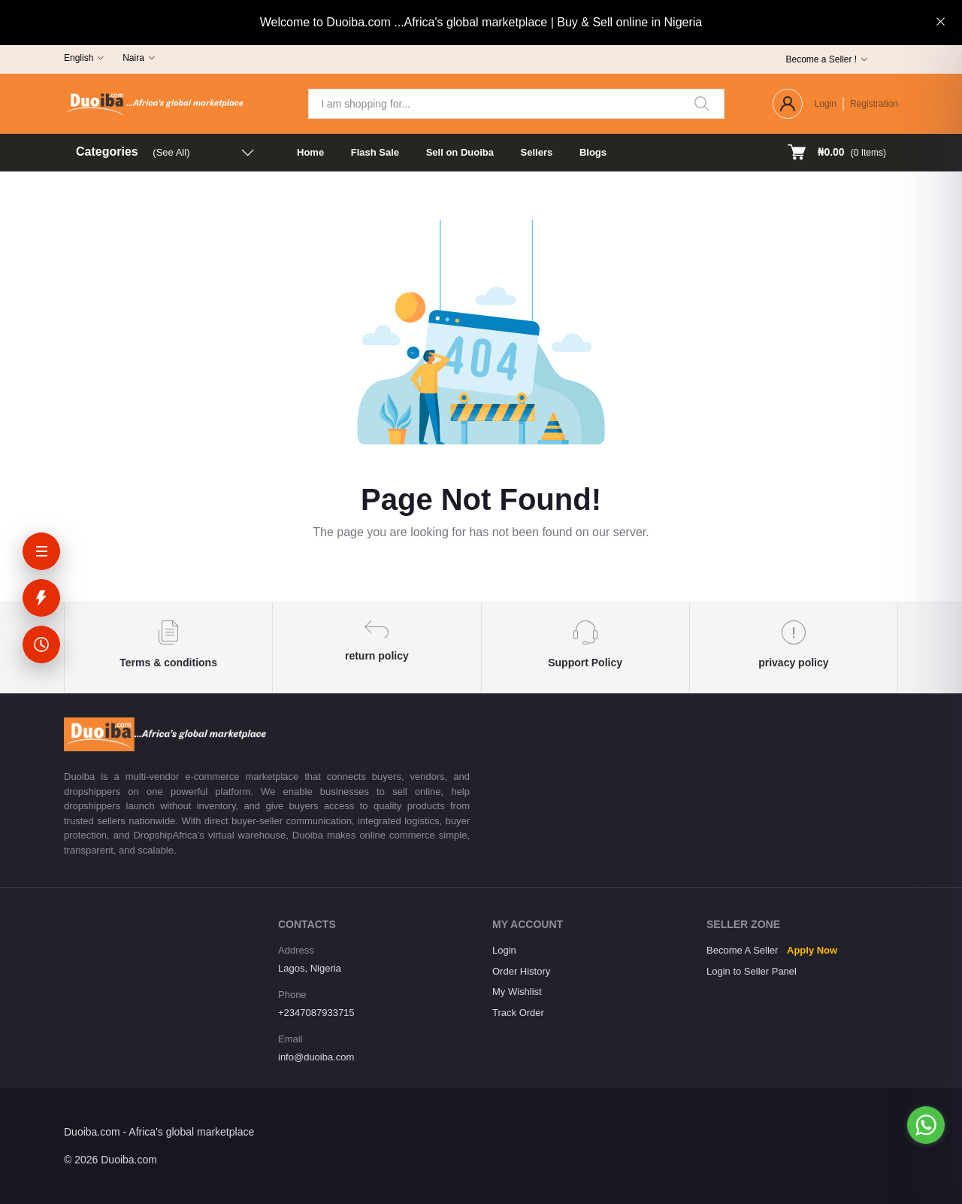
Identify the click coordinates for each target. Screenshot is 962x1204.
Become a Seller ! (821, 59)
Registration (874, 104)
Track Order (518, 1012)
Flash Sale (375, 152)
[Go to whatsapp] (926, 1125)
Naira (133, 58)
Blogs (593, 152)
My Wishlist (517, 991)
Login (825, 104)
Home (310, 152)
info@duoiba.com (316, 1057)
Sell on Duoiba (460, 152)
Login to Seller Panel (751, 971)
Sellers (537, 152)
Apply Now (812, 950)
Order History (521, 971)
